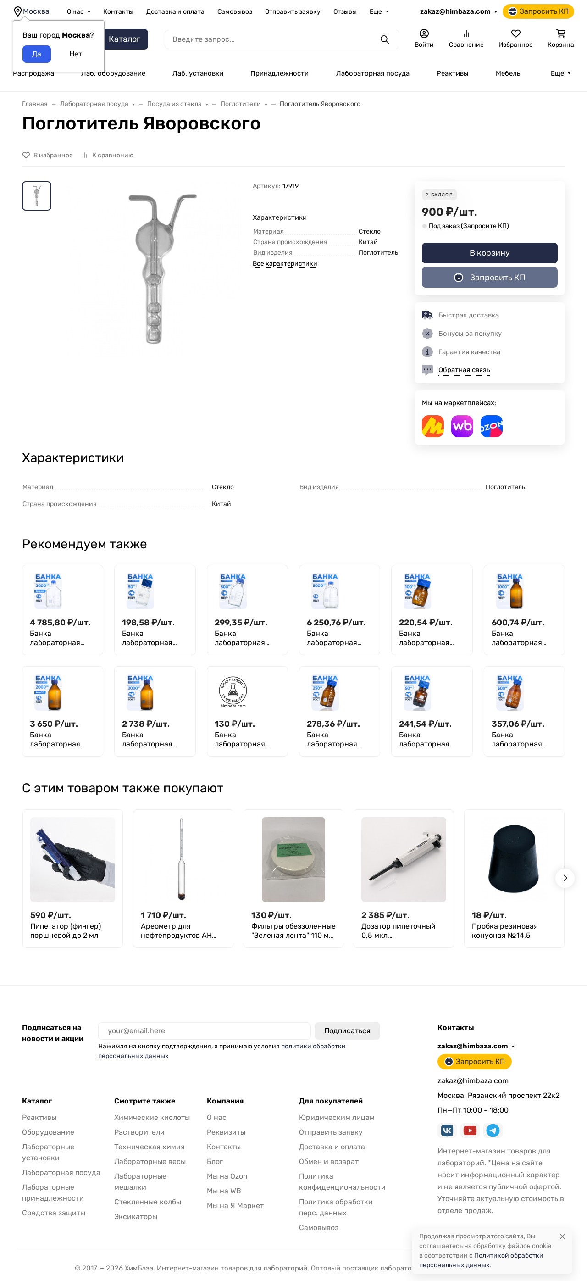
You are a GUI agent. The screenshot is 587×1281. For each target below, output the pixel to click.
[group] (154, 291)
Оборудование (48, 1132)
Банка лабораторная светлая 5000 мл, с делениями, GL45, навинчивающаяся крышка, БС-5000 (338, 638)
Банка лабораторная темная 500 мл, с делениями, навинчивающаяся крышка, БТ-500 (523, 739)
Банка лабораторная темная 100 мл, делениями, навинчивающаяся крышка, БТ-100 (430, 638)
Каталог (37, 1101)
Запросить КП (538, 11)
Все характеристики (285, 263)
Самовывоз (234, 12)
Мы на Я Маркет (235, 1205)
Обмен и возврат (329, 1161)
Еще (376, 12)
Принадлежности (279, 73)
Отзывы (345, 12)
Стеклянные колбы (147, 1201)
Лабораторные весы (150, 1161)
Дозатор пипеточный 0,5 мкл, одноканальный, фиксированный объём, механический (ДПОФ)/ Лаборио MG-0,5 (403, 931)
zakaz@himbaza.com (455, 11)
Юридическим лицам (337, 1117)
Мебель (508, 73)
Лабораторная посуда (373, 73)
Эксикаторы (135, 1216)
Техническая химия (149, 1146)
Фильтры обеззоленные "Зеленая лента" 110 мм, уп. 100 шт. (293, 931)
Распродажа (33, 73)
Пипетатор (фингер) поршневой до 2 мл (65, 931)
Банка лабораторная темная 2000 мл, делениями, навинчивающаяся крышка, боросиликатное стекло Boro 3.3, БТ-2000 (61, 739)
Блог (215, 1161)
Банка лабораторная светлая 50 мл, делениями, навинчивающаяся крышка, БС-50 (153, 638)
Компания (225, 1101)
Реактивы (453, 73)
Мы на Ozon (227, 1176)
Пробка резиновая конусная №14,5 (505, 931)
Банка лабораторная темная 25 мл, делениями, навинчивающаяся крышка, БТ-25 (246, 739)
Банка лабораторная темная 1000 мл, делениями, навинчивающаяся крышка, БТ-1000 (523, 638)
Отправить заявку (293, 12)
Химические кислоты (152, 1117)
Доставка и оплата (175, 12)
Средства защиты (53, 1213)
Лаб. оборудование (113, 73)
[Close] (562, 1236)
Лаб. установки (197, 73)
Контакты (118, 12)
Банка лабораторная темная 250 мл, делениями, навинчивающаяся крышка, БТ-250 (338, 739)
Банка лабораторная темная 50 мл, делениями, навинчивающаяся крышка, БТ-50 (430, 739)
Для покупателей (331, 1101)
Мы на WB (224, 1190)
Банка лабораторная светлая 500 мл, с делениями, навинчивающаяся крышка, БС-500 (247, 638)
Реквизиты (226, 1132)
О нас (75, 12)
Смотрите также (144, 1101)
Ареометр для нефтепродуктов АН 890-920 (176, 931)
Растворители (139, 1132)
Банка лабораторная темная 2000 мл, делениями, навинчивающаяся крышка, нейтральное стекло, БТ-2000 (153, 739)
